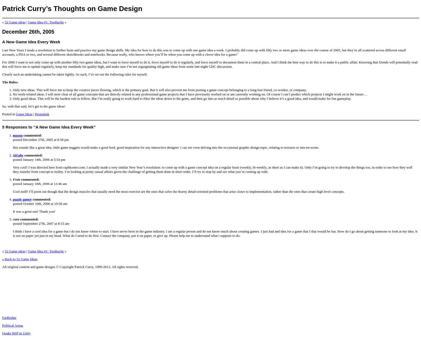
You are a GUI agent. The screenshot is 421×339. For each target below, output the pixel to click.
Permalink (42, 114)
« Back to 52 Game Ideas (19, 259)
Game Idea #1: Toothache (46, 22)
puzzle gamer (22, 199)
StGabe (18, 155)
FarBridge (9, 318)
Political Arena (12, 325)
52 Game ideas (15, 22)
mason (18, 135)
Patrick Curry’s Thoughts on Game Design (72, 9)
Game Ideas (24, 114)
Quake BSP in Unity (16, 333)
